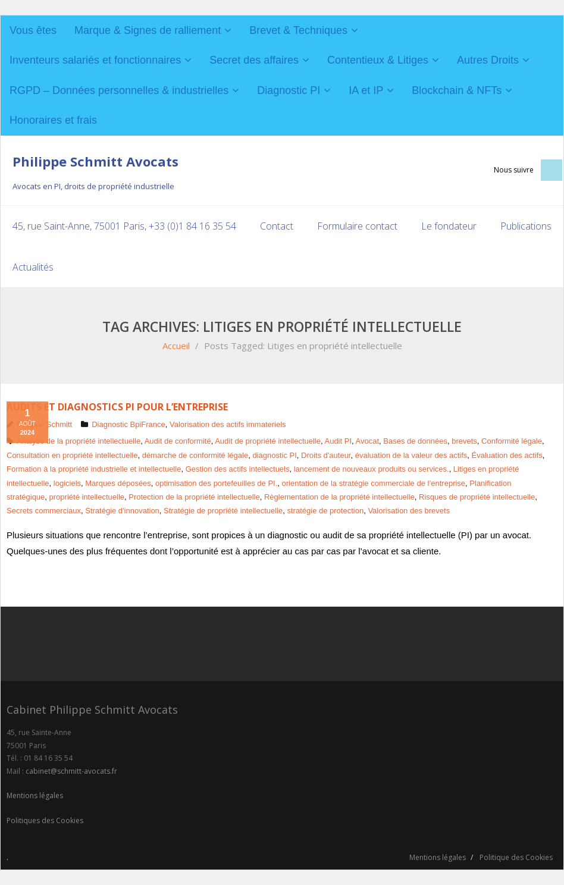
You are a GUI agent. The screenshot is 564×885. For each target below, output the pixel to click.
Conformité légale (511, 441)
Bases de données (415, 441)
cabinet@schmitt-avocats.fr (71, 771)
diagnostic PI (274, 455)
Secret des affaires (254, 60)
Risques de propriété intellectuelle (477, 496)
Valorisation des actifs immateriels (228, 424)
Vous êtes (33, 30)
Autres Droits (488, 60)
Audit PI (338, 441)
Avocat (368, 441)
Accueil (176, 346)
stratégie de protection (325, 510)
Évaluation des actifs (507, 455)
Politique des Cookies (516, 857)
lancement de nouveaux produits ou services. (371, 469)
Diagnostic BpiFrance (128, 424)
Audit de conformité (178, 441)
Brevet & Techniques (298, 30)
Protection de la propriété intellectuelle (194, 496)
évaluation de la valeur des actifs (411, 455)
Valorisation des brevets (409, 510)
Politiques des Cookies (45, 820)
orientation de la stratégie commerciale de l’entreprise (374, 482)
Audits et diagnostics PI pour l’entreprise (117, 406)
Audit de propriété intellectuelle (268, 441)
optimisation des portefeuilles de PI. (216, 482)
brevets (464, 441)
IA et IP (366, 90)
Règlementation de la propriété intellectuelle (339, 496)
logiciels (67, 482)
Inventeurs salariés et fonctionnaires (95, 60)
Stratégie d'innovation (122, 510)
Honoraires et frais (53, 120)
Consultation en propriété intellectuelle (72, 455)
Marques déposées (118, 482)
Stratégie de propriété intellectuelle (223, 510)
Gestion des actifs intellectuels (238, 469)
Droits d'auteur (325, 455)
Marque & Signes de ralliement (147, 30)
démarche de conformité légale (195, 455)
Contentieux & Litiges (377, 60)
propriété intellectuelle (86, 496)
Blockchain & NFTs (457, 90)
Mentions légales (35, 795)
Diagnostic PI (288, 90)
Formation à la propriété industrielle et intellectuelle (94, 469)
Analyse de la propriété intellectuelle (78, 441)
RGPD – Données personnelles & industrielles (119, 90)
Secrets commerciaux (44, 510)
